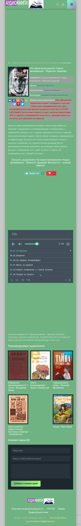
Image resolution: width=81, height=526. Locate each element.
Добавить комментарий (26, 483)
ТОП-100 (50, 509)
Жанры (61, 509)
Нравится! (35, 173)
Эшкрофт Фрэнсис (45, 86)
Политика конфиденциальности (28, 509)
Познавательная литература (54, 95)
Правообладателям (38, 512)
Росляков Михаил (52, 90)
